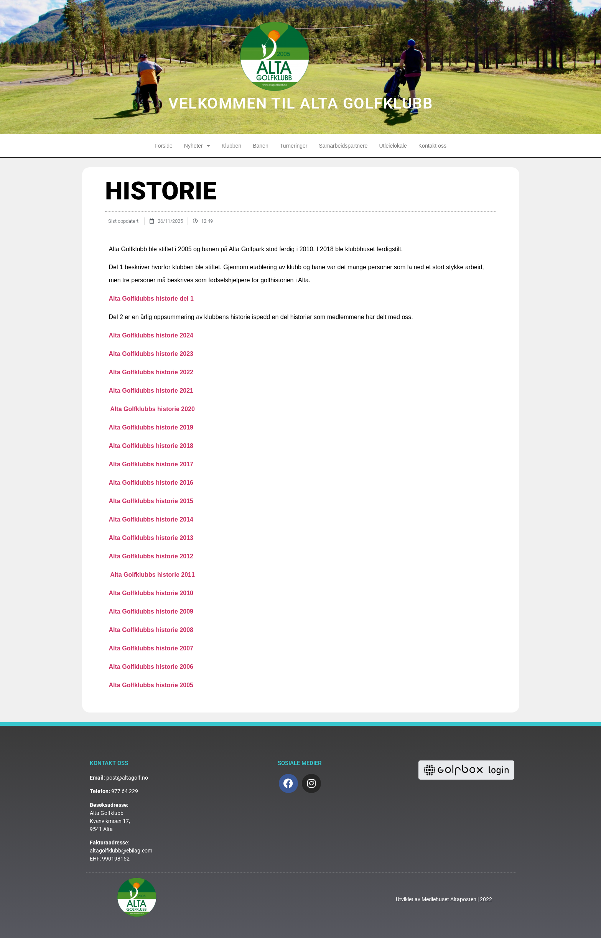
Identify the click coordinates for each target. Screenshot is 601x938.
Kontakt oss (432, 146)
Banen (260, 146)
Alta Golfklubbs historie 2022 (151, 372)
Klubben (231, 146)
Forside (164, 146)
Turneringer (294, 146)
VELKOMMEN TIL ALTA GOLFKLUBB (300, 103)
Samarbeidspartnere (343, 146)
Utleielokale (393, 146)
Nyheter (197, 145)
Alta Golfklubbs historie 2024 (151, 335)
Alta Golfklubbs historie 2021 (151, 390)
